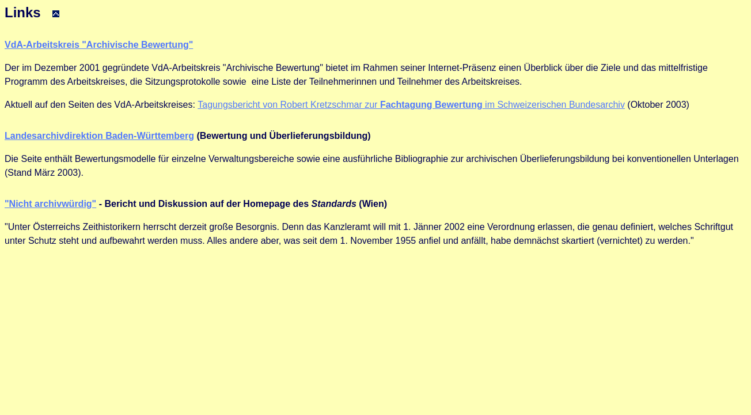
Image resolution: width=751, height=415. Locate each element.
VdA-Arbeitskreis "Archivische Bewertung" (99, 45)
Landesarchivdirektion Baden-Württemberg (99, 136)
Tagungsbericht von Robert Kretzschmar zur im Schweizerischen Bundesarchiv (411, 105)
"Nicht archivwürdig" (50, 204)
